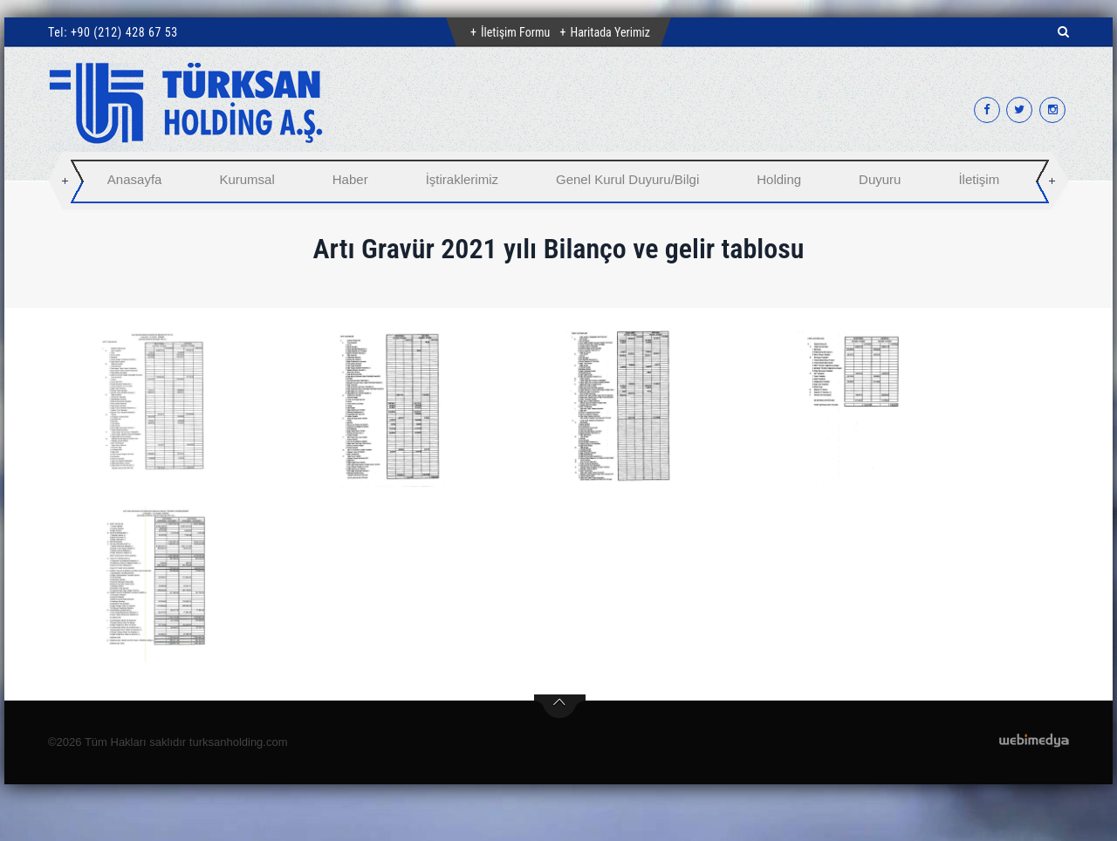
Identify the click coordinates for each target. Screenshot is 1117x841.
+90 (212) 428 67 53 (124, 32)
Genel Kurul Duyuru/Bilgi (627, 179)
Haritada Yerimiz (609, 32)
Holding (779, 179)
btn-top (560, 706)
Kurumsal (246, 179)
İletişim (978, 179)
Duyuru (880, 179)
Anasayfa (134, 179)
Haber (350, 179)
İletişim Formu (515, 32)
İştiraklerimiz (462, 179)
